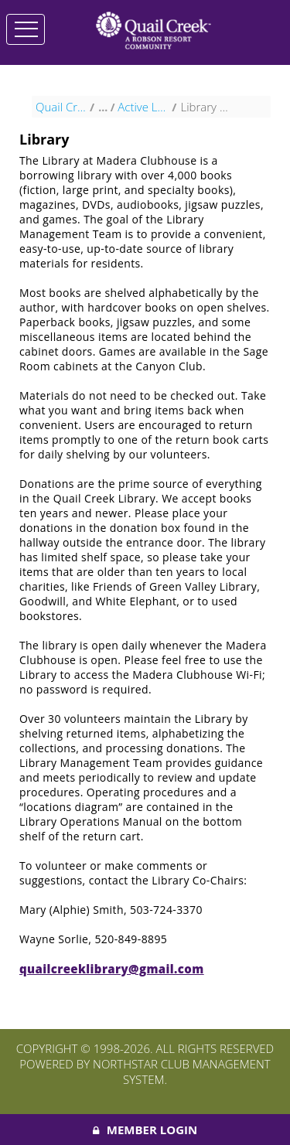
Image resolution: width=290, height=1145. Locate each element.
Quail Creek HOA (61, 113)
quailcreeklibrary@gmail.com (111, 975)
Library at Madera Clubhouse (205, 113)
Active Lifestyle (143, 113)
